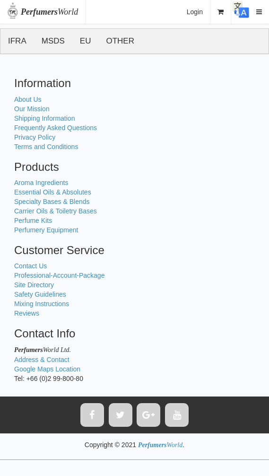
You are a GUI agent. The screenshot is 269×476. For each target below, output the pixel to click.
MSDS (53, 40)
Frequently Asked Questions (55, 128)
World (49, 12)
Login (195, 12)
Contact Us (30, 266)
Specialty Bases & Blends (52, 201)
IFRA (17, 40)
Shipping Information (44, 118)
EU (85, 40)
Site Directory (34, 285)
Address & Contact (41, 359)
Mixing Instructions (41, 304)
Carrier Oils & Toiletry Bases (55, 211)
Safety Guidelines (40, 294)
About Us (28, 99)
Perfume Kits (33, 220)
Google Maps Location (47, 369)
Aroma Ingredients (41, 182)
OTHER (120, 40)
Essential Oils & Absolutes (52, 192)
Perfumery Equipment (46, 230)
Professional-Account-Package (59, 275)
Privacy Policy (34, 137)
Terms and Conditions (46, 146)
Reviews (26, 313)
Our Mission (32, 109)
